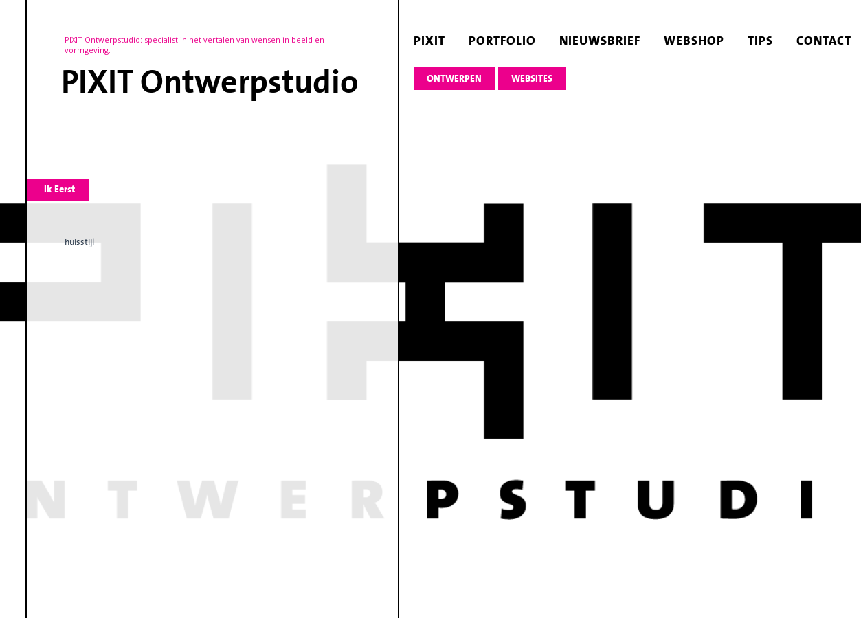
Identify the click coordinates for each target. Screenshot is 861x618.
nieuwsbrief (599, 40)
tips (760, 40)
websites (531, 78)
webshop (694, 40)
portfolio (502, 40)
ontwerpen (454, 78)
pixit (429, 40)
